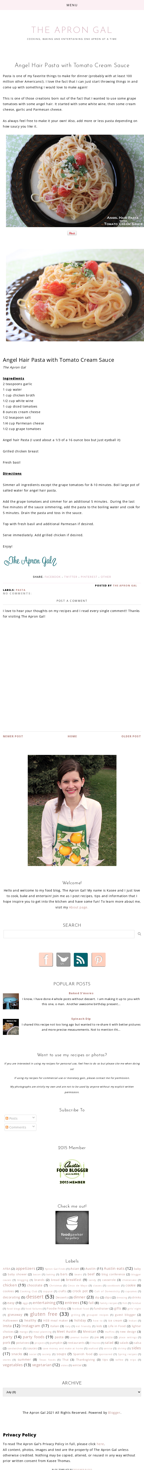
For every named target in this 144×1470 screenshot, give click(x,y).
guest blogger (125, 1315)
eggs (25, 1303)
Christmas (55, 1285)
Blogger (114, 1412)
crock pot (80, 1291)
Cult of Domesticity (107, 1291)
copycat (48, 1291)
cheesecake (129, 1280)
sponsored (105, 1354)
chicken (10, 1285)
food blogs (14, 1308)
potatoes (22, 1343)
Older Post (131, 736)
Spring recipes (127, 1354)
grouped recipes (97, 1314)
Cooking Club (28, 1291)
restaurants (76, 1343)
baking (50, 1274)
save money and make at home (63, 1348)
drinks (136, 1297)
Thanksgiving (85, 1360)
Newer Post (13, 736)
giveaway (15, 1314)
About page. (79, 907)
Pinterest (89, 577)
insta (7, 1325)
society (46, 1354)
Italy (68, 1326)
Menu (72, 5)
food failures (34, 1308)
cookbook (113, 1285)
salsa (137, 1343)
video (64, 1365)
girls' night (134, 1308)
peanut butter (80, 1337)
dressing (121, 1297)
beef (91, 1274)
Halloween (10, 1320)
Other (106, 577)
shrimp (122, 1348)
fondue (136, 1303)
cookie (131, 1285)
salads (124, 1343)
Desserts (62, 1297)
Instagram (31, 1325)
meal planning (42, 1331)
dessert (34, 1296)
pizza (108, 1337)
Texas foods (47, 1359)
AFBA (6, 1269)
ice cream (115, 1320)
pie (97, 1337)
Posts (12, 1118)
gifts (117, 1308)
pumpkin (56, 1343)
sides (136, 1347)
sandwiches (15, 1348)
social (33, 1354)
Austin (90, 1268)
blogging (22, 1280)
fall (91, 1303)
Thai (65, 1360)
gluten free (43, 1313)
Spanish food (83, 1354)
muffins (110, 1331)
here (100, 1444)
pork (6, 1342)
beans (78, 1274)
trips (133, 1359)
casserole (109, 1280)
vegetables (13, 1364)
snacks (17, 1354)
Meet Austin (67, 1331)
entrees (72, 1302)
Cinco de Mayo (77, 1285)
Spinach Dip (81, 1019)
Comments (16, 1127)
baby (137, 1269)
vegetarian (42, 1364)
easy (10, 1303)
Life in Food (117, 1326)
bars (63, 1274)
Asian (74, 1268)
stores (7, 1359)
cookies (8, 1291)
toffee (119, 1359)
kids (99, 1326)
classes (97, 1285)
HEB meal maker (55, 1320)
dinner (79, 1297)
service (108, 1348)
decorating (11, 1297)
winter (77, 1365)
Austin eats (114, 1268)
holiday (80, 1320)
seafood (93, 1348)
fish (124, 1303)
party (8, 1336)
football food (80, 1308)
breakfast (73, 1280)
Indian (133, 1320)
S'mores (95, 1342)
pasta (21, 590)
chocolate (34, 1285)
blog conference (113, 1274)
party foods (34, 1336)
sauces (32, 1348)
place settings (128, 1337)
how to (98, 1320)
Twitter (70, 577)
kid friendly (83, 1326)
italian (54, 1326)
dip (97, 1297)
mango (24, 1331)
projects (40, 1342)
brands (39, 1280)
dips (108, 1297)
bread (55, 1280)
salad (109, 1342)
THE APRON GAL (72, 30)
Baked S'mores (81, 993)
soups (61, 1354)
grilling (75, 1314)
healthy (30, 1320)
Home (72, 736)
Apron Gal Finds (55, 1268)
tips (105, 1360)
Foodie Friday (57, 1308)
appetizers (25, 1268)
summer (24, 1359)
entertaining (44, 1302)
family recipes (109, 1303)
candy (92, 1280)
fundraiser (101, 1308)
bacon (37, 1274)
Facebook (53, 577)
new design (128, 1332)
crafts (62, 1291)
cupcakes (131, 1291)
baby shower (17, 1274)
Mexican (89, 1331)
